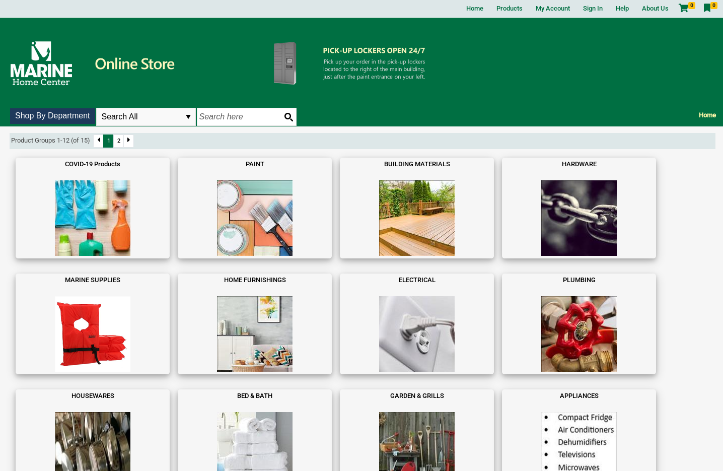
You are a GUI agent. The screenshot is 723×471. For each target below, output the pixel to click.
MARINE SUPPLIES (396, 164)
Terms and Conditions (341, 453)
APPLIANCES (311, 280)
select (188, 116)
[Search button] (288, 117)
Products (509, 8)
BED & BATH (140, 280)
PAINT (140, 164)
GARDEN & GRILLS (226, 280)
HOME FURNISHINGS (483, 164)
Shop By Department (52, 115)
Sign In (593, 8)
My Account (553, 8)
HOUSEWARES (54, 280)
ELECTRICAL (568, 164)
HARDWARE (311, 164)
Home (474, 8)
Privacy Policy (390, 453)
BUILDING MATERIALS (226, 164)
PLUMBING (653, 164)
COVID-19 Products (54, 164)
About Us (655, 8)
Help (622, 8)
